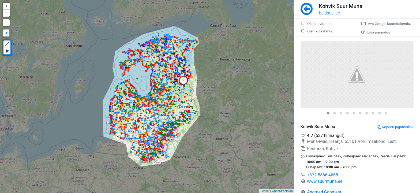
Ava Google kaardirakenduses (388, 23)
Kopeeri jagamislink (395, 127)
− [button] (6, 13)
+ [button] (6, 6)
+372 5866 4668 (322, 174)
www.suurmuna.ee (324, 181)
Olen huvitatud (316, 23)
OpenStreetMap (282, 190)
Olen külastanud (317, 31)
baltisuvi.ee (329, 13)
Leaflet (265, 190)
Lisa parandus (375, 32)
